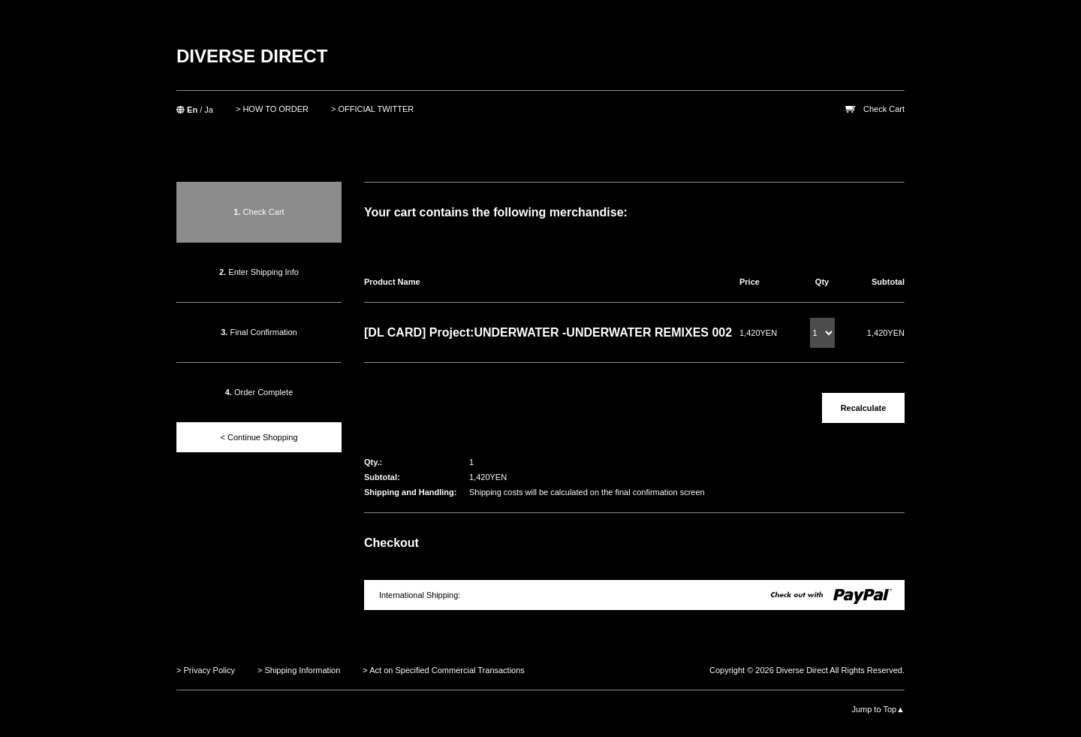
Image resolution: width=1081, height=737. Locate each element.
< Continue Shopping (258, 437)
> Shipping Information (298, 670)
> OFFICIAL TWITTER (372, 108)
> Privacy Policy (205, 670)
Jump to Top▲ (878, 709)
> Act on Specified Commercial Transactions (444, 670)
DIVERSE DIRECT (251, 56)
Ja (208, 109)
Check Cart (884, 108)
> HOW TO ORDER (272, 108)
